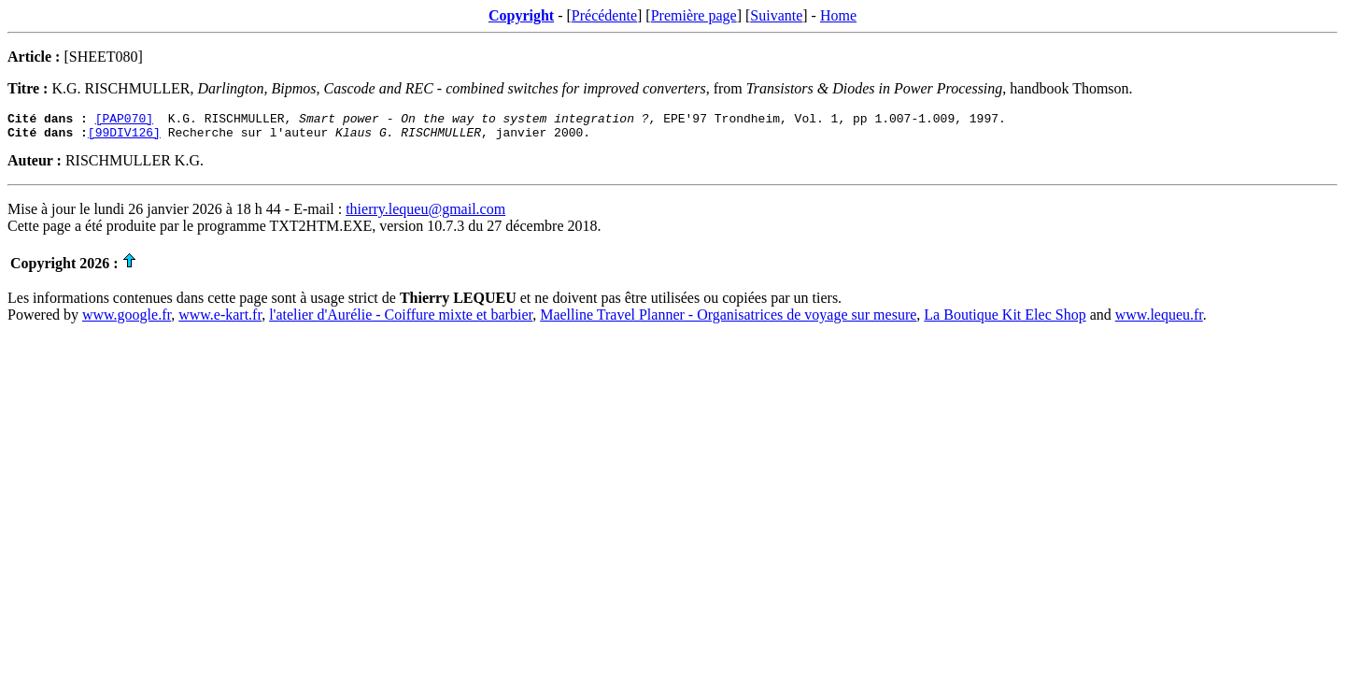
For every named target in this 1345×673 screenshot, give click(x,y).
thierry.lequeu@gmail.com (425, 214)
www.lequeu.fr (1159, 320)
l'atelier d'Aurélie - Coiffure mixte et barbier (400, 320)
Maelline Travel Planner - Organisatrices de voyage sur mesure (728, 320)
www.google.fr (126, 320)
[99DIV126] (124, 137)
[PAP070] (124, 120)
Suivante (776, 15)
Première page (694, 15)
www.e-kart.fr (220, 320)
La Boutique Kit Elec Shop (1004, 320)
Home (838, 15)
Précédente (604, 15)
